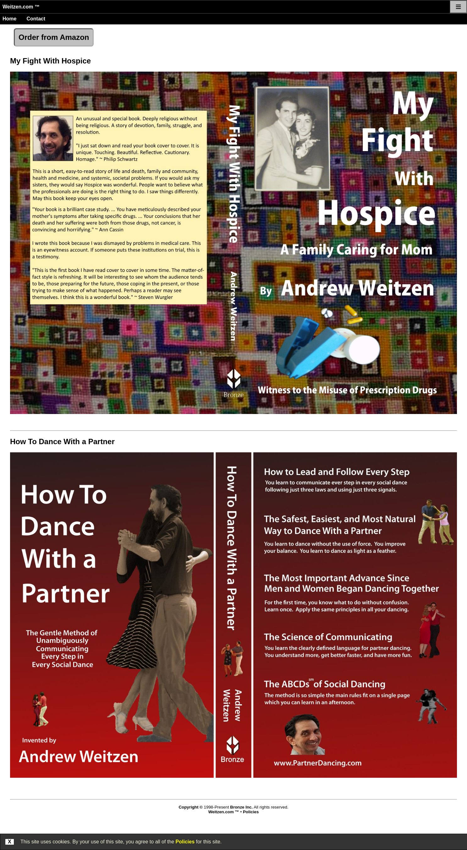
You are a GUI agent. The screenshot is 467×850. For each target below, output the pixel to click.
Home (9, 18)
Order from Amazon (54, 37)
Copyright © (190, 807)
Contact (35, 18)
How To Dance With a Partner (62, 441)
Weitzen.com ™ (21, 6)
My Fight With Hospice (50, 61)
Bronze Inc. (241, 807)
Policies (185, 841)
